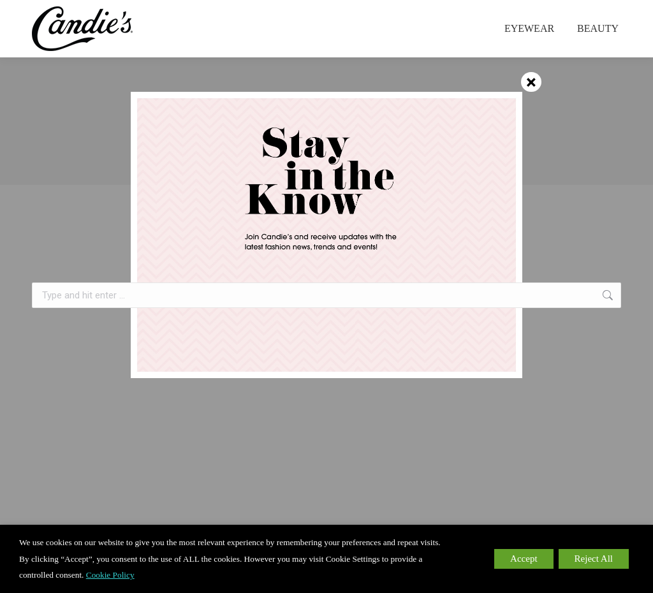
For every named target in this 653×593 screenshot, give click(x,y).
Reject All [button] (594, 558)
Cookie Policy (110, 575)
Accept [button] (523, 558)
